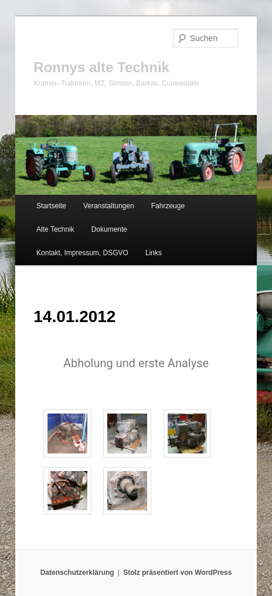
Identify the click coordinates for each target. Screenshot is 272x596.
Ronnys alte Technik (101, 67)
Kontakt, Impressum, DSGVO (82, 253)
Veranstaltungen (108, 206)
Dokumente (109, 229)
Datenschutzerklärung (77, 572)
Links (153, 253)
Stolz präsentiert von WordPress (177, 572)
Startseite (51, 206)
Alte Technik (55, 229)
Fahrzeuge (168, 206)
